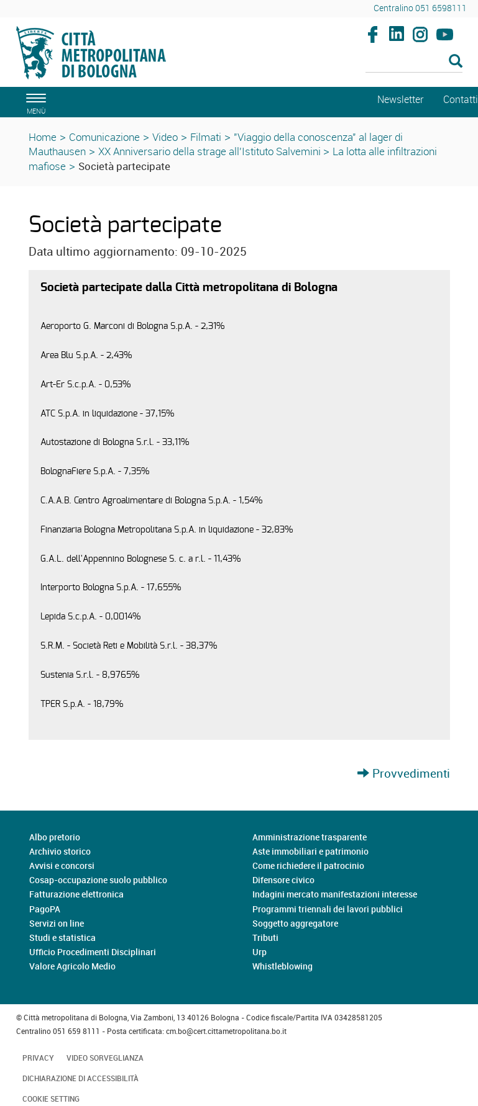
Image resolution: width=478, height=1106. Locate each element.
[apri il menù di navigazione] (34, 102)
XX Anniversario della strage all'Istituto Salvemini (210, 151)
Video (165, 137)
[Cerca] (413, 62)
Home (43, 137)
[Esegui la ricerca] (455, 62)
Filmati (205, 137)
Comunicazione (104, 137)
